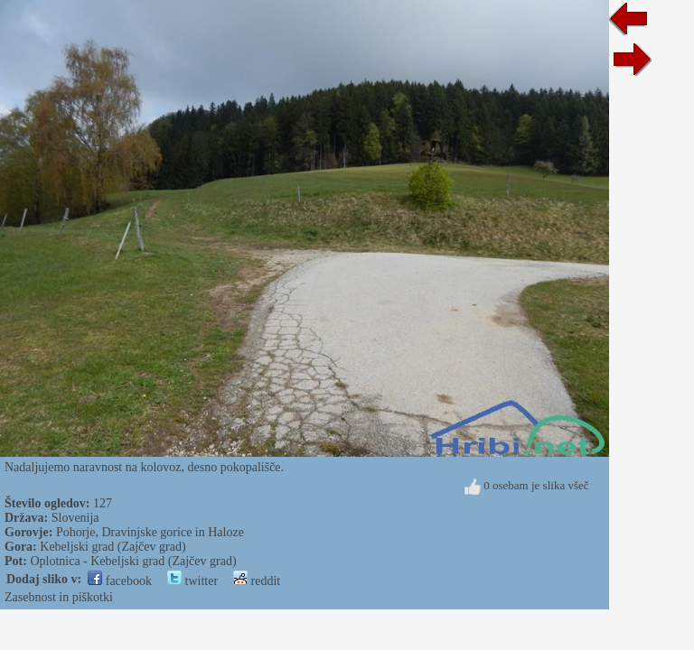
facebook (120, 581)
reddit (256, 581)
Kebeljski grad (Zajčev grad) (112, 546)
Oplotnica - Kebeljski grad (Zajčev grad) (133, 561)
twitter (192, 581)
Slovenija (75, 518)
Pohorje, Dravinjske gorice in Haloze (150, 532)
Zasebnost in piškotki (59, 597)
